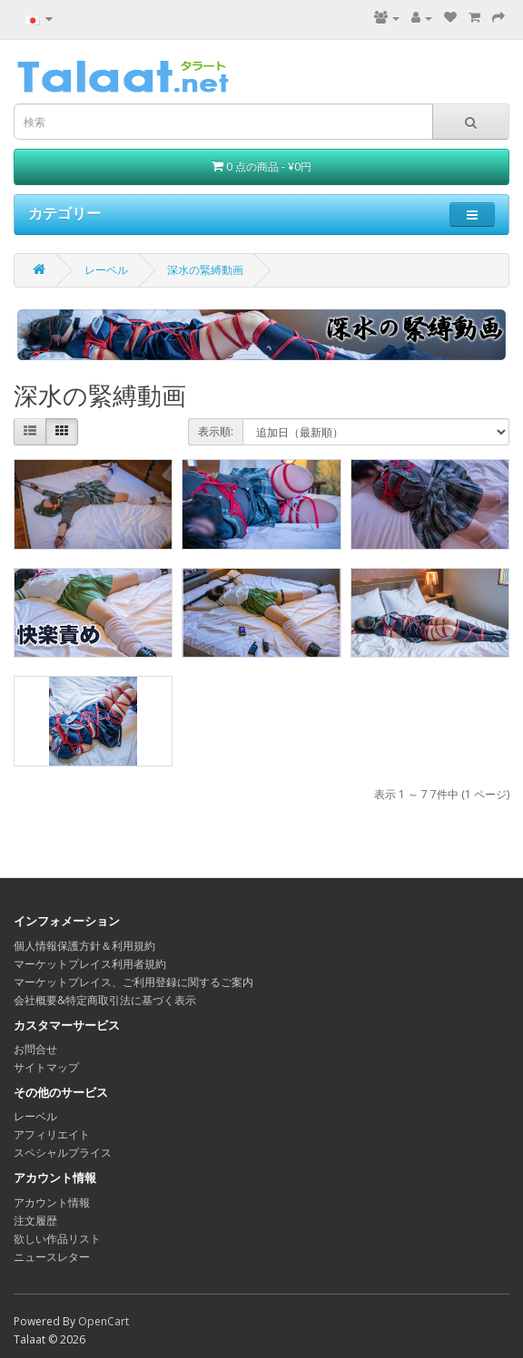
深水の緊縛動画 (205, 270)
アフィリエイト (52, 1134)
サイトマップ (46, 1067)
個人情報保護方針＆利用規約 (84, 945)
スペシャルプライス (63, 1152)
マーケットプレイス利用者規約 (90, 964)
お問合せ (35, 1049)
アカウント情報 (52, 1202)
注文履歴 (35, 1220)
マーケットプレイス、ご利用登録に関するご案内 (133, 982)
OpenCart (103, 1321)
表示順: (215, 431)
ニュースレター (52, 1257)
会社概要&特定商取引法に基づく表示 (105, 1000)
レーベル (106, 270)
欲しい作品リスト (57, 1238)
